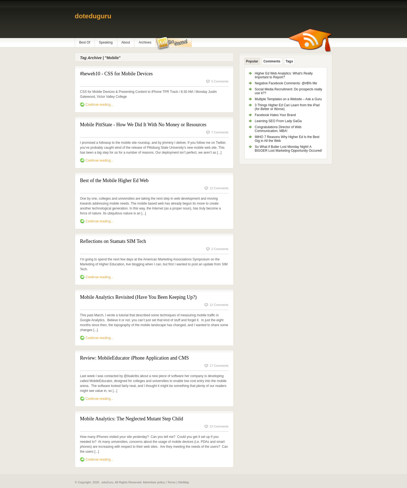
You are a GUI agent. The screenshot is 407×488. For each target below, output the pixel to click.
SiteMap (183, 482)
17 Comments (219, 365)
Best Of (84, 42)
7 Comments (219, 132)
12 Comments (219, 188)
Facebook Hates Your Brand (275, 115)
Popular (252, 61)
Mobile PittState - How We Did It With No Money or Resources (143, 124)
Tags (289, 61)
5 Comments (219, 81)
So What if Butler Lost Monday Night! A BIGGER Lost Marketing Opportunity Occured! (288, 149)
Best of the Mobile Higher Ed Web (114, 180)
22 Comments (219, 426)
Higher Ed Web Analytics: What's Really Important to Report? (284, 75)
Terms (171, 482)
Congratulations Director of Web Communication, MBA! (278, 129)
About (125, 42)
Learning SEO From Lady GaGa (278, 121)
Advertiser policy (154, 482)
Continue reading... (99, 105)
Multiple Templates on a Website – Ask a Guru (288, 99)
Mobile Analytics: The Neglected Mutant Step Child (131, 418)
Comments (271, 61)
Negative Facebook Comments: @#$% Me (286, 83)
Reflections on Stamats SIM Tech (113, 241)
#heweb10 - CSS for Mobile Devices (116, 73)
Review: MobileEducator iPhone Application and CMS (134, 358)
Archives (145, 42)
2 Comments (219, 249)
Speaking (106, 42)
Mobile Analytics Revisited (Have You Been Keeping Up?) (138, 297)
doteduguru (93, 16)
